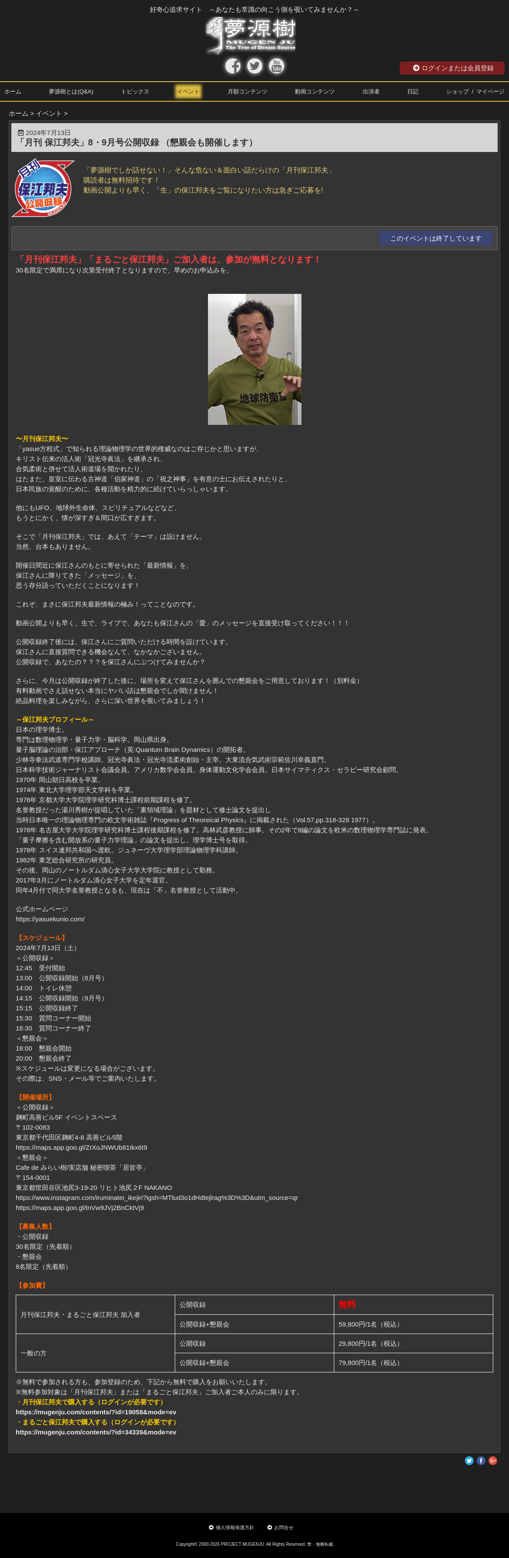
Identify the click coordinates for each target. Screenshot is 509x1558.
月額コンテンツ (247, 91)
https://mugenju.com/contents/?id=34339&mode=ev (96, 1432)
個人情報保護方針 (231, 1527)
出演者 (371, 91)
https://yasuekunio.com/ (50, 919)
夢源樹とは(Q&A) (71, 91)
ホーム (12, 91)
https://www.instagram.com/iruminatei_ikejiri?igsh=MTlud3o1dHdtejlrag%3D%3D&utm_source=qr (157, 1197)
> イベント (46, 113)
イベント (188, 91)
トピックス (135, 91)
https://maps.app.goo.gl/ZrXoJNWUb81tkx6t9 (81, 1147)
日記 (413, 91)
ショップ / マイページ (475, 91)
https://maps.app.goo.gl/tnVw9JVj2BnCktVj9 (80, 1207)
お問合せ (280, 1527)
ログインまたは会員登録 (453, 68)
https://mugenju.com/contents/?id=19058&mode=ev (96, 1412)
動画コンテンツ (315, 91)
